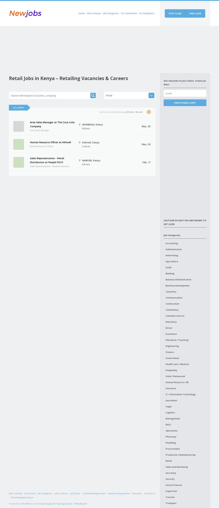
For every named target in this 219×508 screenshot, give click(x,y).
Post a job (175, 13)
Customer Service (175, 315)
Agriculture (172, 261)
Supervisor (171, 491)
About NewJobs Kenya (22, 497)
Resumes (137, 493)
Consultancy (172, 309)
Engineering (172, 346)
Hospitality (171, 370)
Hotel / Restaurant (175, 376)
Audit (169, 267)
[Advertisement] (84, 49)
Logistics (170, 412)
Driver (169, 327)
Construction (172, 303)
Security (170, 478)
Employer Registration (119, 493)
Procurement (173, 448)
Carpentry (171, 291)
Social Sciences (174, 485)
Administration (174, 249)
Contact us (149, 493)
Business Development (177, 285)
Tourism (170, 497)
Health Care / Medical (177, 364)
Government (172, 358)
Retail (169, 460)
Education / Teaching (177, 339)
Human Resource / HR (177, 382)
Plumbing (171, 442)
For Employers (146, 13)
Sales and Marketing (177, 466)
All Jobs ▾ (18, 107)
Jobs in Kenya (94, 13)
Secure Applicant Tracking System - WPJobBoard (62, 503)
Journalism (171, 400)
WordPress (27, 503)
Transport (171, 503)
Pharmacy (171, 436)
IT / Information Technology (181, 394)
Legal (169, 406)
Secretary (171, 472)
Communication (174, 297)
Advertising (172, 255)
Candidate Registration (94, 493)
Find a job (195, 13)
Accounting (172, 243)
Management (173, 418)
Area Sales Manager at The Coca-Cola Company (52, 124)
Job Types (75, 493)
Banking (170, 273)
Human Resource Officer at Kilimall (50, 142)
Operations (172, 430)
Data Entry (171, 321)
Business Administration (178, 279)
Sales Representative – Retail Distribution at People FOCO (47, 160)
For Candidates (129, 13)
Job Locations (61, 493)
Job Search (30, 493)
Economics (171, 333)
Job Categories (111, 13)
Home (81, 13)
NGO (168, 424)
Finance (170, 352)
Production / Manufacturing (181, 454)
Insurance (171, 388)
